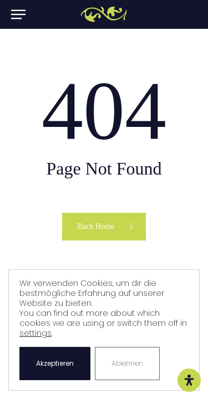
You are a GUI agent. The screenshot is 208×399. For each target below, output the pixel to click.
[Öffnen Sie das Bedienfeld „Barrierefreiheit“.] (189, 380)
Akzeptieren (55, 363)
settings (35, 333)
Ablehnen (127, 363)
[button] (18, 14)
